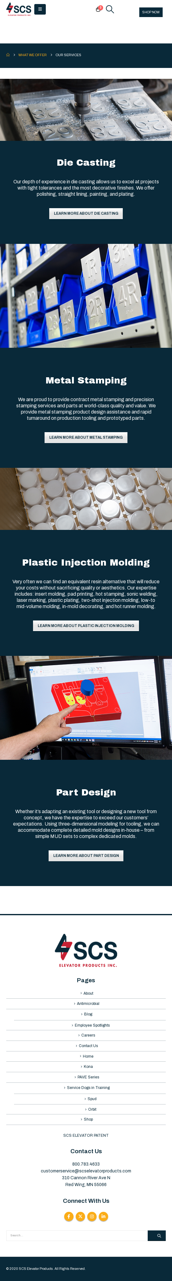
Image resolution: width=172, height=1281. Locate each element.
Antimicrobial (88, 1003)
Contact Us (88, 1046)
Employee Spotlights (92, 1025)
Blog (88, 1014)
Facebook (69, 1216)
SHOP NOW (151, 12)
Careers (88, 1035)
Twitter (80, 1216)
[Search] (157, 1235)
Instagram (92, 1216)
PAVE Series (88, 1077)
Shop (88, 1119)
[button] (40, 9)
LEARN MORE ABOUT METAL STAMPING (86, 437)
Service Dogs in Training (88, 1088)
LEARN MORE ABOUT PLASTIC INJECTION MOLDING (86, 626)
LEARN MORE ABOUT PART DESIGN (86, 856)
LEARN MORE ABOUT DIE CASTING (86, 213)
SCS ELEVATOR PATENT (86, 1135)
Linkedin (103, 1216)
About (88, 993)
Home (88, 1056)
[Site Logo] (18, 9)
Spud (92, 1099)
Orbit (92, 1109)
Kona (88, 1066)
